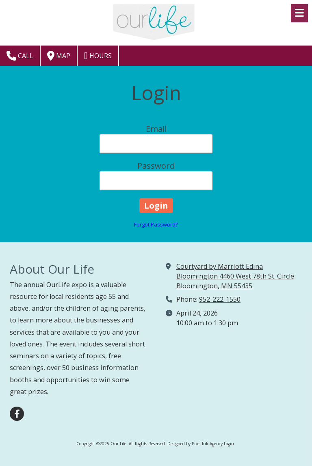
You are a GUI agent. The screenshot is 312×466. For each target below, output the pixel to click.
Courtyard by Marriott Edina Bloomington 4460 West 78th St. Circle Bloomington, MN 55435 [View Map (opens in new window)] (235, 276)
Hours (98, 56)
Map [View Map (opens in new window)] (58, 56)
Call (19, 56)
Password (156, 165)
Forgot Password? (156, 224)
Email (156, 128)
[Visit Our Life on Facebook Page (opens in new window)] (17, 414)
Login (229, 443)
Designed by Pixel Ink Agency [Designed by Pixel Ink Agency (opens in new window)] (195, 443)
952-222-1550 (219, 299)
